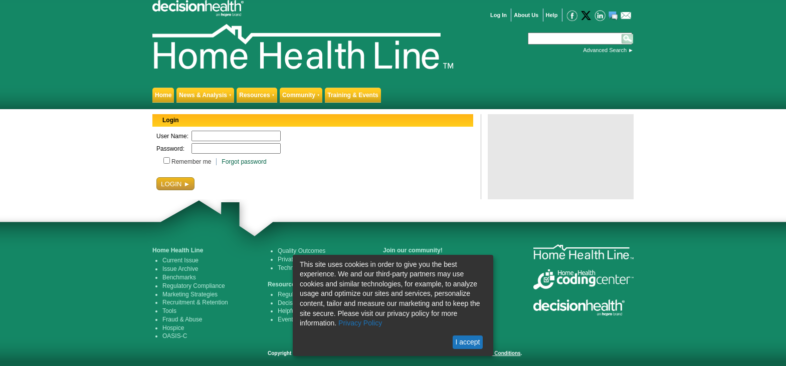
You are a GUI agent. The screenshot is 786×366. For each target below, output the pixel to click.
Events (287, 319)
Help (552, 15)
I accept (467, 342)
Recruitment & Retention (195, 302)
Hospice (173, 327)
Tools (169, 310)
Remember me (191, 161)
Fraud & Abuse (182, 319)
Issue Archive (180, 268)
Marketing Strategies (190, 294)
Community (301, 95)
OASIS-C (174, 335)
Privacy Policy (360, 323)
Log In (498, 15)
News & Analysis (205, 95)
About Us (526, 15)
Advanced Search (605, 50)
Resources (257, 95)
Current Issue (180, 260)
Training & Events (352, 95)
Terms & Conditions (496, 353)
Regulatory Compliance (193, 285)
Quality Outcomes (301, 250)
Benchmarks (179, 277)
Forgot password (244, 161)
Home (163, 95)
